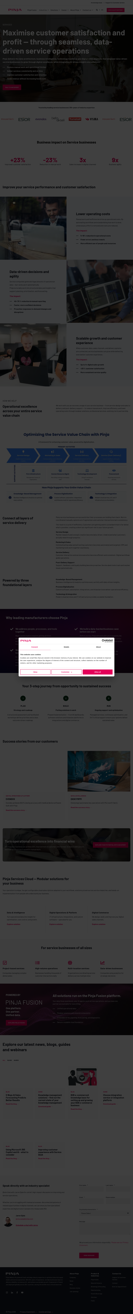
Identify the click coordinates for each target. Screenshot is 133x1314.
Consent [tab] (34, 647)
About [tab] (98, 647)
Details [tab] (66, 647)
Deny (35, 672)
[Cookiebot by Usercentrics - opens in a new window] (103, 640)
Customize (66, 672)
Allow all (97, 672)
